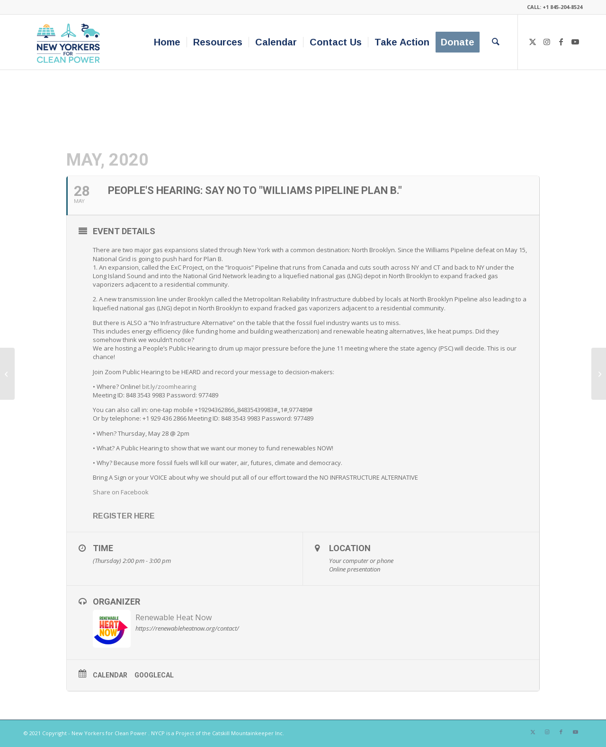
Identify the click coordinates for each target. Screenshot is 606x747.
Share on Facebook (121, 492)
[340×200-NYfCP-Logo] (70, 42)
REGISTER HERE (124, 516)
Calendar (110, 675)
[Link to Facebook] (561, 42)
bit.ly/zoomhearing (169, 386)
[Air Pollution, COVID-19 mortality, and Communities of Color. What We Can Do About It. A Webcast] (7, 374)
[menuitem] (167, 42)
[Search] (496, 42)
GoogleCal (154, 675)
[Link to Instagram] (547, 42)
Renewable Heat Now (173, 617)
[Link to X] (533, 42)
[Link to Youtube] (575, 42)
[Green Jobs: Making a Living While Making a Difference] (598, 374)
